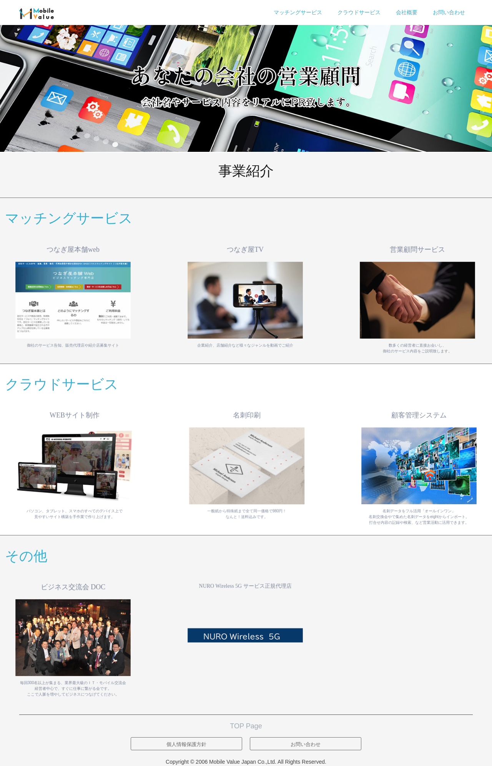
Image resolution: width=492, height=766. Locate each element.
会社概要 (406, 12)
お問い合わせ (449, 12)
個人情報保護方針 (186, 744)
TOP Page (246, 726)
